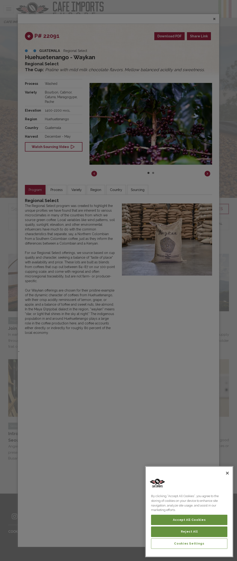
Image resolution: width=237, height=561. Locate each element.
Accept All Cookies (189, 520)
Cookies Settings (189, 543)
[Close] (227, 473)
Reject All (189, 531)
